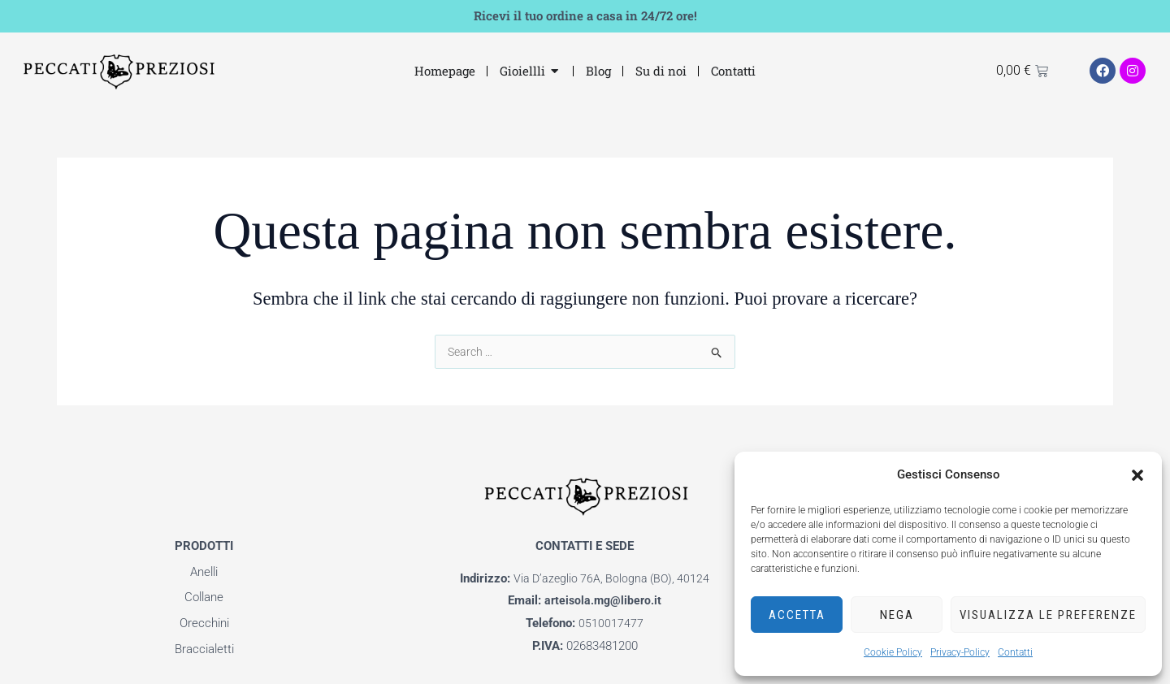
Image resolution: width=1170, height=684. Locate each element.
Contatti (1015, 652)
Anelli (204, 572)
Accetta (797, 615)
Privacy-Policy (960, 652)
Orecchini (204, 623)
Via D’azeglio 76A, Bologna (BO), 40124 (611, 578)
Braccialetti (204, 649)
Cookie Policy (893, 652)
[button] (1137, 475)
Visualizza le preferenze (1048, 615)
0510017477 (611, 623)
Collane (203, 597)
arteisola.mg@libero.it (603, 600)
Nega (897, 615)
